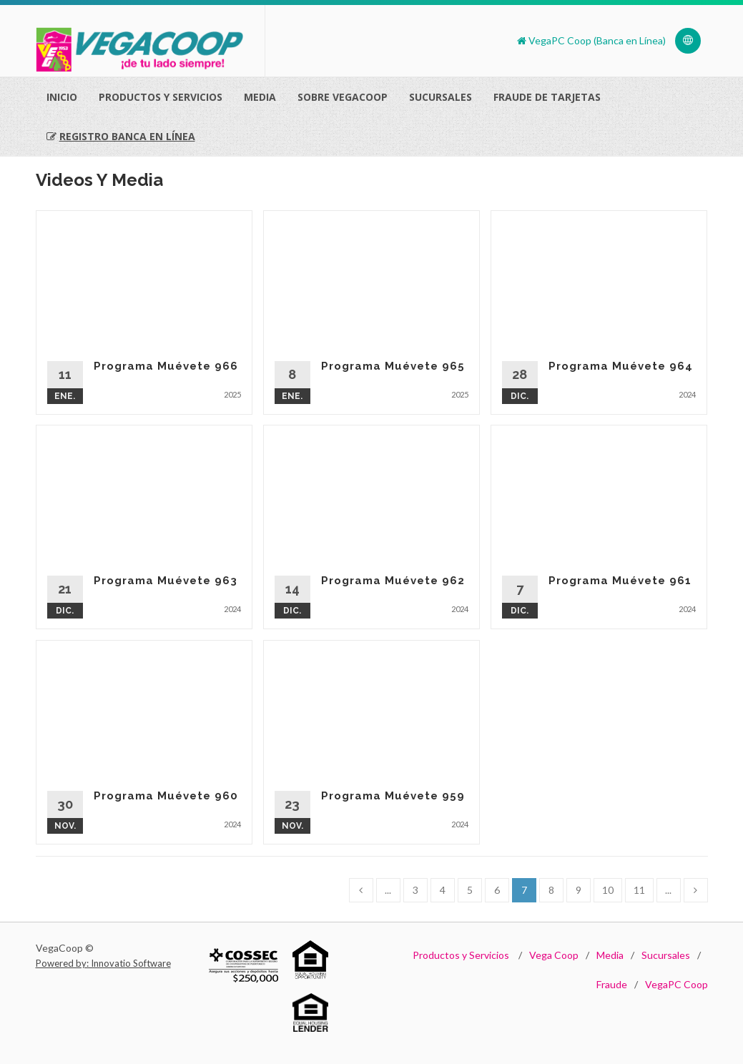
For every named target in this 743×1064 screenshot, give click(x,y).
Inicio (61, 97)
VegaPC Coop (676, 984)
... (388, 890)
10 (608, 890)
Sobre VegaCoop (342, 97)
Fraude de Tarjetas (547, 97)
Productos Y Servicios (160, 97)
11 (639, 890)
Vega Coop (554, 955)
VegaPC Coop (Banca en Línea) (591, 40)
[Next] (696, 890)
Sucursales (440, 97)
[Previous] (361, 890)
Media (260, 97)
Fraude (611, 984)
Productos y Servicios (461, 955)
